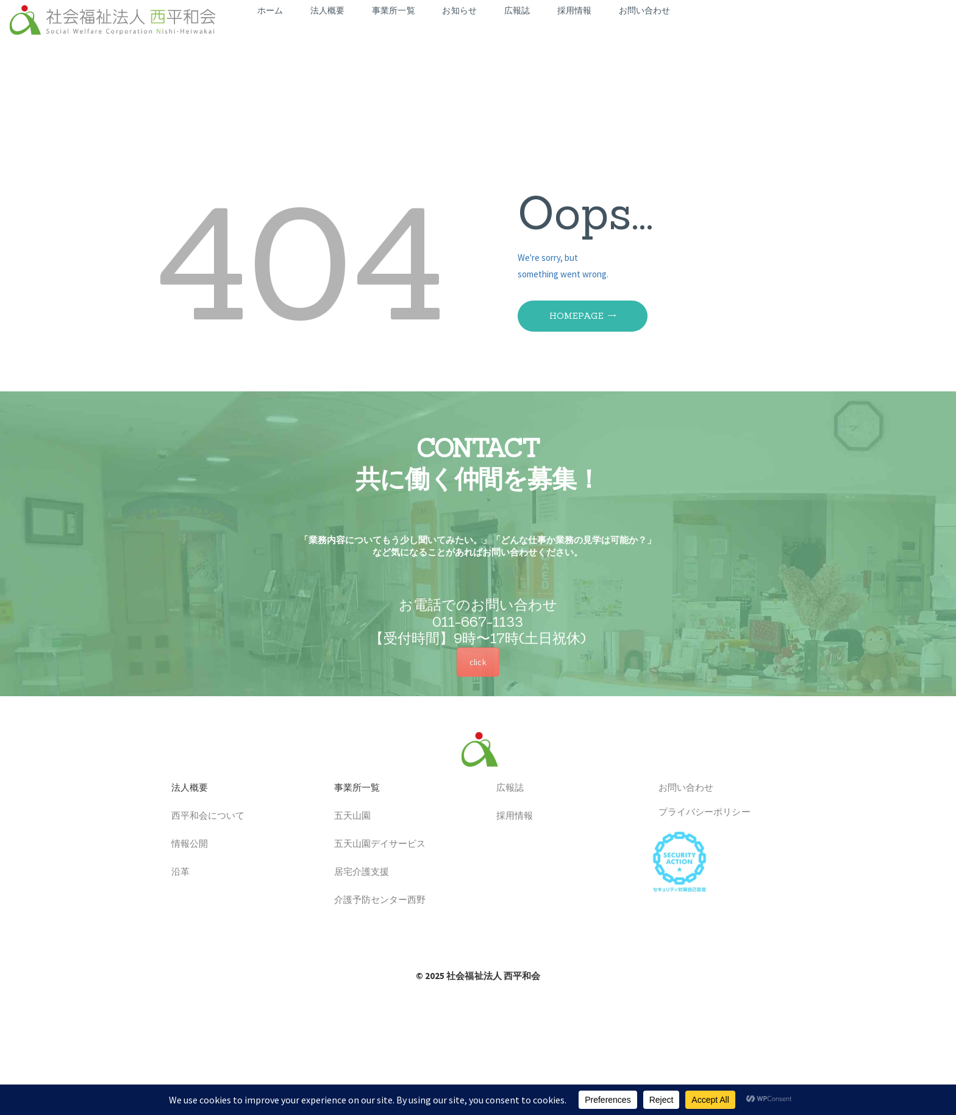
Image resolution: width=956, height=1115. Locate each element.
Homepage (576, 315)
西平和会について (203, 816)
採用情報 (510, 816)
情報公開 (185, 844)
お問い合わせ (681, 788)
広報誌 (505, 788)
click (477, 662)
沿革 (176, 872)
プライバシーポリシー (699, 812)
